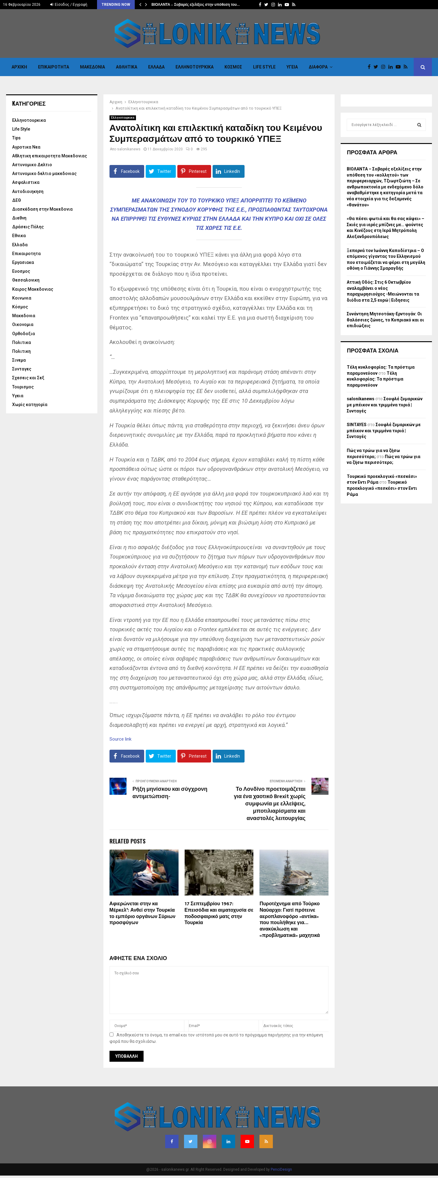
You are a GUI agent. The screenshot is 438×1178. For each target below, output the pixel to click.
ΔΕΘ (16, 200)
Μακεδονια (92, 67)
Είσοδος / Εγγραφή (68, 4)
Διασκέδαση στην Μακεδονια (42, 209)
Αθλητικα (126, 67)
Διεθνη (19, 218)
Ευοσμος (21, 271)
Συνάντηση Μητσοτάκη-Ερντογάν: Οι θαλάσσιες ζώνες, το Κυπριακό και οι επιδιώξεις (385, 319)
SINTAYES (357, 424)
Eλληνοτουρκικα (195, 67)
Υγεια (292, 67)
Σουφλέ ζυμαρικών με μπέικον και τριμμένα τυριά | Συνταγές (384, 404)
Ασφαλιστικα (26, 182)
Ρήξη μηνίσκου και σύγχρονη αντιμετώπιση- (170, 793)
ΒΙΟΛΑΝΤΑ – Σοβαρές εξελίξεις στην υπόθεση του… (195, 5)
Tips (16, 137)
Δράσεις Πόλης (28, 226)
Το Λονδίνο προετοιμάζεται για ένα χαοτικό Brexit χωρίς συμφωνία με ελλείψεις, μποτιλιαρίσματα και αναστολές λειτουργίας (270, 804)
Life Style (264, 67)
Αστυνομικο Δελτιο (32, 164)
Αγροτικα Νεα (26, 147)
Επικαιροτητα (53, 67)
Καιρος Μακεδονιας (32, 289)
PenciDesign (281, 1169)
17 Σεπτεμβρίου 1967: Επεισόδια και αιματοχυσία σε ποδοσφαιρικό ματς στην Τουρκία (219, 913)
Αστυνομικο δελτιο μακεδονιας (44, 173)
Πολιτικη (21, 351)
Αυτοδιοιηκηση (27, 191)
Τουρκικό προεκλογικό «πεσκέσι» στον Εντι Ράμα (382, 488)
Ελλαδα (156, 67)
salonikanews (129, 149)
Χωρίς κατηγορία (29, 404)
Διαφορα (318, 67)
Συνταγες (21, 368)
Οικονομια (22, 324)
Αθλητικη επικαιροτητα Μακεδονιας (49, 155)
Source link (120, 739)
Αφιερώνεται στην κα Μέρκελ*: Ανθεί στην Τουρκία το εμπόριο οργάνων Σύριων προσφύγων (142, 913)
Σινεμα (19, 360)
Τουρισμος (23, 386)
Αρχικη (19, 67)
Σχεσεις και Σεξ (28, 377)
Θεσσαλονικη (26, 280)
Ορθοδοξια (23, 333)
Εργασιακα (23, 262)
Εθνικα (19, 235)
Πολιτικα (21, 342)
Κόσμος (233, 67)
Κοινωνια (21, 298)
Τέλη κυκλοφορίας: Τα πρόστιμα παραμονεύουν (375, 379)
